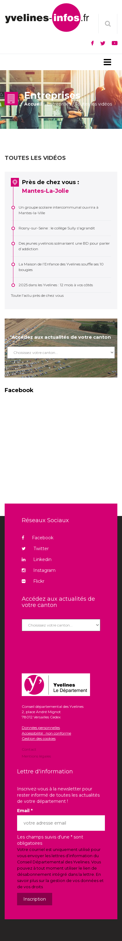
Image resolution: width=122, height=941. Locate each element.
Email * (25, 810)
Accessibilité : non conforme (46, 733)
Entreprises (59, 104)
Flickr (33, 581)
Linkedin (37, 559)
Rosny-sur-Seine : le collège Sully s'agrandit (57, 228)
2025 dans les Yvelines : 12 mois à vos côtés (56, 285)
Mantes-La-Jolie (45, 191)
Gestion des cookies (39, 738)
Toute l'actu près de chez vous (37, 295)
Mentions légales (36, 756)
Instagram (39, 570)
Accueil (33, 104)
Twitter (35, 548)
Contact (29, 750)
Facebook (37, 538)
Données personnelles (41, 727)
